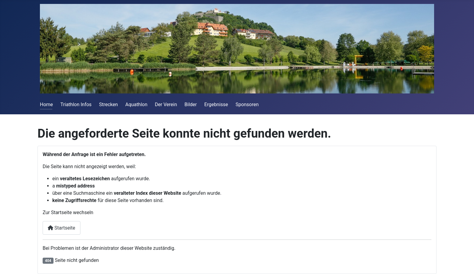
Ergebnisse (216, 104)
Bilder (190, 104)
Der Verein (166, 104)
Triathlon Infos (76, 104)
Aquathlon (136, 104)
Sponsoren (246, 104)
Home (46, 104)
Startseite (61, 228)
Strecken (108, 104)
